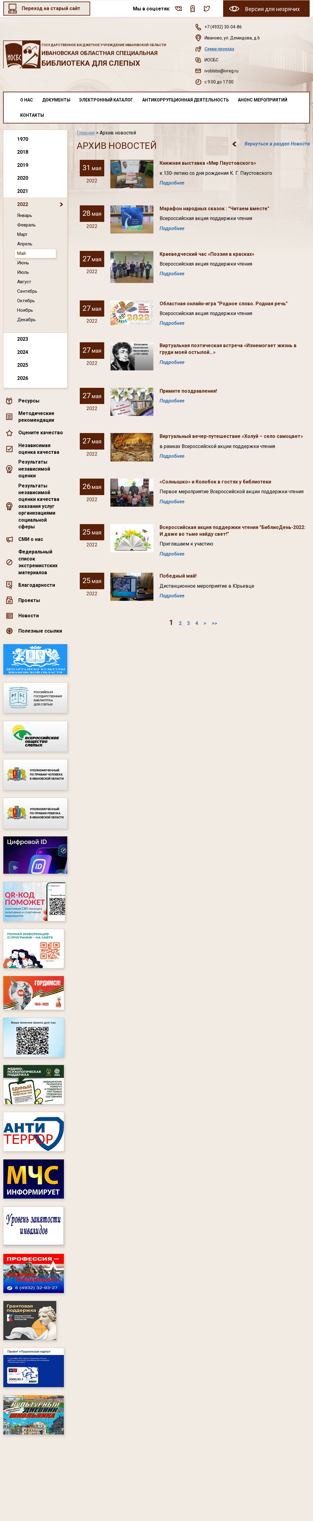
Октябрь (26, 300)
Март (22, 234)
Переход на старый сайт (51, 8)
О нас (26, 99)
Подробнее (172, 183)
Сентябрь (27, 291)
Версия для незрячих (272, 9)
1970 (22, 139)
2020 (22, 178)
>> (214, 623)
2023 (22, 339)
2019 (22, 165)
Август (24, 282)
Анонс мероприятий (262, 99)
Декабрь (26, 319)
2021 (22, 191)
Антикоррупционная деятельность (185, 99)
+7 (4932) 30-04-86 (223, 26)
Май (21, 253)
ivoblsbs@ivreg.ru (221, 70)
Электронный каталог (106, 99)
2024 (22, 352)
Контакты (32, 115)
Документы (56, 99)
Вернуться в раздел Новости (277, 144)
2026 (22, 378)
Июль (23, 272)
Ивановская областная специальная (112, 55)
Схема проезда (219, 48)
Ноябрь (25, 310)
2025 (22, 365)
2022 (22, 204)
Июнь (23, 263)
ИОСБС (211, 59)
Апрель (24, 244)
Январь (24, 215)
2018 (22, 152)
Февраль (26, 225)
